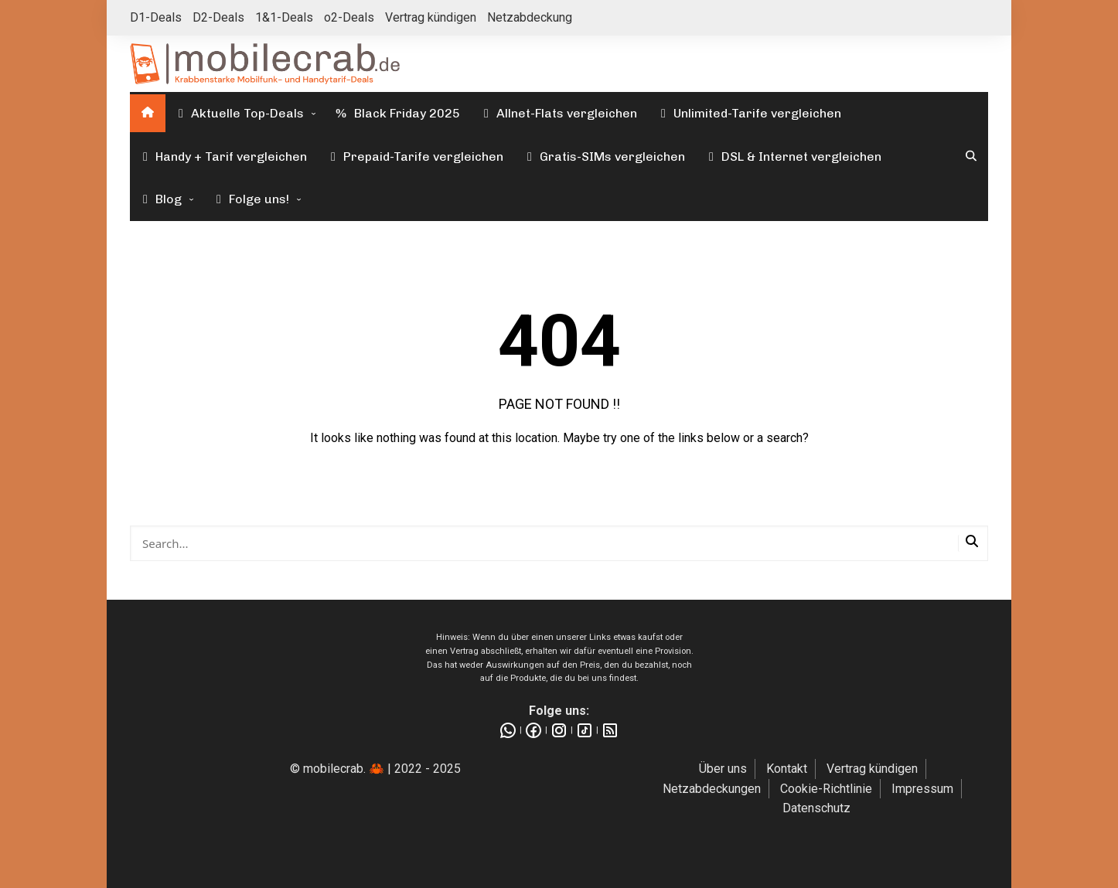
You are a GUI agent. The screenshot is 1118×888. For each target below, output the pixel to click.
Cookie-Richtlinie (826, 788)
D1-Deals (156, 17)
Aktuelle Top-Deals (238, 113)
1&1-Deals (284, 17)
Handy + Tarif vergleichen (222, 156)
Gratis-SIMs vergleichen (603, 156)
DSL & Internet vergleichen (792, 156)
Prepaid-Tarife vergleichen (414, 156)
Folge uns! (250, 199)
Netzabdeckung (529, 17)
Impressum (922, 788)
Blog (160, 199)
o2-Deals (349, 17)
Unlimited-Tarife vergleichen (748, 113)
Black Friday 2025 (396, 113)
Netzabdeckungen (712, 788)
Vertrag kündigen (430, 17)
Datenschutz (816, 808)
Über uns (723, 768)
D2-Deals (218, 17)
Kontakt (786, 768)
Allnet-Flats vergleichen (558, 113)
